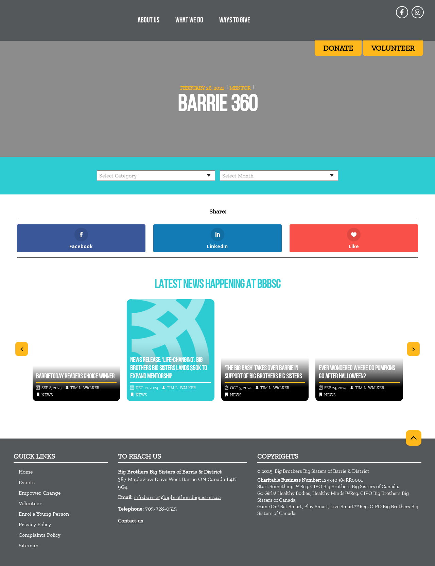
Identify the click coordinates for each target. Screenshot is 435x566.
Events (27, 482)
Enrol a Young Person (44, 514)
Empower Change (40, 493)
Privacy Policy (35, 524)
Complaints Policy (39, 535)
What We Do (189, 20)
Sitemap (28, 545)
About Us (148, 20)
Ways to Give (234, 20)
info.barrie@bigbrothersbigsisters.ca (177, 497)
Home (26, 471)
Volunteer (30, 503)
